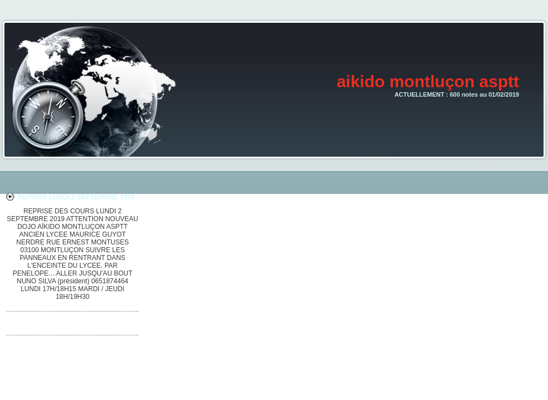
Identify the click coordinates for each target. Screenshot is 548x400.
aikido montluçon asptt (428, 81)
